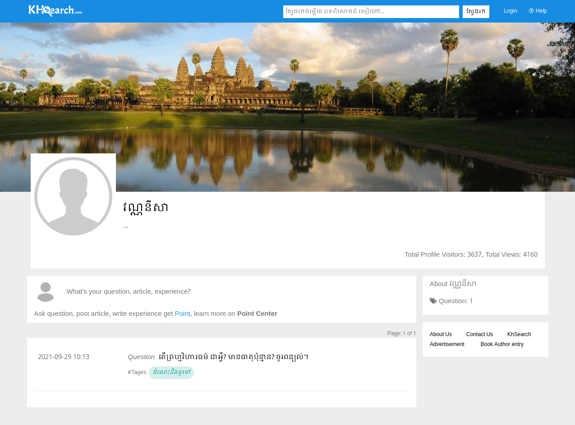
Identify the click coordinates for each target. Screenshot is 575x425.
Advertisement (447, 344)
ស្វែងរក (476, 11)
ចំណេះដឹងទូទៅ (171, 372)
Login (510, 11)
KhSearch (519, 334)
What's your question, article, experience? (129, 292)
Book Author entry (502, 344)
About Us (441, 334)
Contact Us (479, 334)
